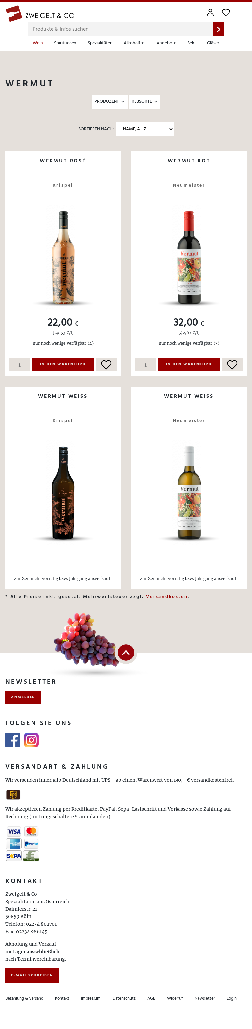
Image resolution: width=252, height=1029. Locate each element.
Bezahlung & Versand (24, 998)
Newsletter (205, 998)
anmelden (23, 697)
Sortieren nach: (96, 129)
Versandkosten (167, 597)
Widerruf (175, 998)
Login (232, 998)
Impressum (91, 998)
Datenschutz (124, 998)
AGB (151, 998)
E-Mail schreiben (32, 975)
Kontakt (62, 998)
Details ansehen (63, 175)
